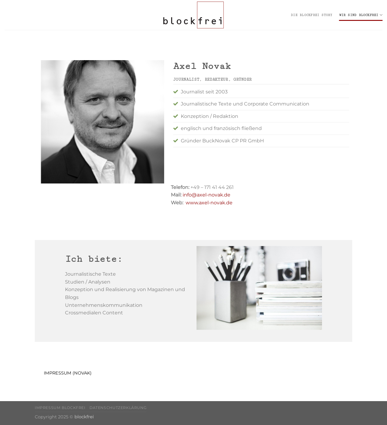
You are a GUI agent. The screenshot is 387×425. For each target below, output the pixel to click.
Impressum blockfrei (60, 407)
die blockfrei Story (311, 15)
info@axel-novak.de (205, 195)
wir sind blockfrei (360, 15)
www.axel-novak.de (209, 203)
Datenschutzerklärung (117, 407)
